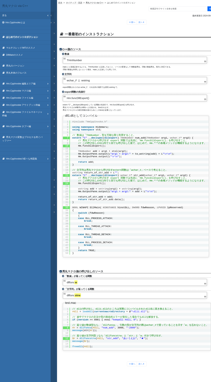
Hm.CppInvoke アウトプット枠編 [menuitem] (26, 105)
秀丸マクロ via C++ (94, 3)
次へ (141, 22)
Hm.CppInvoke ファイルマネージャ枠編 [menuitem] (26, 114)
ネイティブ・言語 (74, 3)
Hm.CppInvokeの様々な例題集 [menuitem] (26, 158)
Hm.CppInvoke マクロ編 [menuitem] (26, 90)
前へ (132, 22)
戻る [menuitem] (26, 15)
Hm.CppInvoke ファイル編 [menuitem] (26, 97)
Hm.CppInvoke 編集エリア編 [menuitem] (26, 83)
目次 (60, 3)
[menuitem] (25, 22)
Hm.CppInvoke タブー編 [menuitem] (26, 126)
